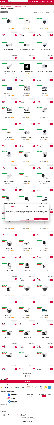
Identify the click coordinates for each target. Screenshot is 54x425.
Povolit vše (41, 219)
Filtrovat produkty (4, 12)
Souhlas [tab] (12, 206)
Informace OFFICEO (3, 404)
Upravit (27, 219)
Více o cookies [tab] (41, 206)
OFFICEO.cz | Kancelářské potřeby (3, 1)
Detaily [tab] (27, 206)
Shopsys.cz (31, 423)
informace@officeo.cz (41, 414)
